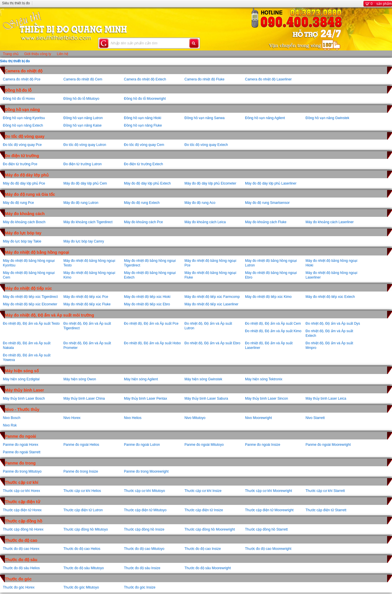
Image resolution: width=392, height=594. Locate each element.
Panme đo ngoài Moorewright (328, 445)
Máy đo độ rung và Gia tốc (30, 194)
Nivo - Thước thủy (22, 409)
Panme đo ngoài (20, 436)
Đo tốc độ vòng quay (24, 136)
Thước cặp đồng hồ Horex (23, 529)
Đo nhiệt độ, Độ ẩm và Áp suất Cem (273, 324)
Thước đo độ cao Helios (81, 549)
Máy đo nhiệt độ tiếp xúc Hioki (147, 297)
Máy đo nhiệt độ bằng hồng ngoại (37, 252)
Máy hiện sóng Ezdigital (21, 379)
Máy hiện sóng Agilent (141, 379)
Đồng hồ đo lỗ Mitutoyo (81, 99)
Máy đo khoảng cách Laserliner (330, 222)
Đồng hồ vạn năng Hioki (142, 118)
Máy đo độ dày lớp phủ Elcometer (210, 183)
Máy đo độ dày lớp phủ (27, 175)
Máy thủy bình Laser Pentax (145, 398)
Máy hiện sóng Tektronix (263, 379)
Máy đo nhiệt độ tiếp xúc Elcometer (30, 304)
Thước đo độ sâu (21, 559)
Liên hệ (62, 54)
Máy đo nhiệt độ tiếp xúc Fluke (87, 304)
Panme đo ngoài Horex (20, 445)
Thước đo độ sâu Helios (21, 568)
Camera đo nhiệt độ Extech (145, 79)
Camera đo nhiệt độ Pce (21, 79)
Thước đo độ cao (21, 540)
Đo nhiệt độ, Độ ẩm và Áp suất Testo (31, 324)
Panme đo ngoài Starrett (21, 452)
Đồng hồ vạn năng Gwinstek (327, 118)
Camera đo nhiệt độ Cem (82, 79)
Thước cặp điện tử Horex (22, 510)
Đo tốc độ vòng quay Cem (144, 145)
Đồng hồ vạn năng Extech (23, 125)
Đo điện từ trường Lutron (82, 164)
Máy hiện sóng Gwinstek (203, 379)
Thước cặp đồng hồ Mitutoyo (85, 529)
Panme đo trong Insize (80, 471)
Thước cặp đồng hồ (23, 521)
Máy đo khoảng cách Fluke (266, 222)
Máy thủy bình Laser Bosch (24, 398)
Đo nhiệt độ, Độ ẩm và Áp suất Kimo (273, 331)
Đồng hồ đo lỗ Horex (19, 99)
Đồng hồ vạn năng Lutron (83, 118)
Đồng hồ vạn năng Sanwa (204, 118)
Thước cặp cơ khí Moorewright (268, 491)
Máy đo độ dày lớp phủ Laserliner (270, 183)
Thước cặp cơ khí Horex (21, 491)
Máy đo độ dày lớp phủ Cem (85, 183)
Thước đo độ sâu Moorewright (207, 568)
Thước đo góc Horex (19, 587)
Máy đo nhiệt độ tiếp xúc (28, 288)
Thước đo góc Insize (139, 587)
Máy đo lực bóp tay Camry (83, 241)
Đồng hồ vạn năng (22, 109)
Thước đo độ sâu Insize (142, 568)
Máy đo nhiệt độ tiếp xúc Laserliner (211, 304)
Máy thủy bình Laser (24, 390)
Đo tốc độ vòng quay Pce (22, 145)
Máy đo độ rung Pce (18, 203)
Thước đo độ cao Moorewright (268, 549)
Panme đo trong (20, 463)
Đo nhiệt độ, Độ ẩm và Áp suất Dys (333, 324)
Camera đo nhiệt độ (23, 71)
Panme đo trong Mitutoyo (22, 471)
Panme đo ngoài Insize (262, 445)
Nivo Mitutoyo (195, 418)
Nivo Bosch (11, 418)
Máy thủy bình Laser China (84, 398)
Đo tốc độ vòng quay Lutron (84, 145)
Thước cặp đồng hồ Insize (144, 529)
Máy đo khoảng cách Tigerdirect (87, 222)
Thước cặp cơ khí (21, 482)
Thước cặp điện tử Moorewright (269, 510)
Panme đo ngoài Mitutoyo (204, 445)
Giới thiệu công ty (37, 54)
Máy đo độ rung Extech (142, 203)
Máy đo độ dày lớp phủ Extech (147, 183)
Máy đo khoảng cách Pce (143, 222)
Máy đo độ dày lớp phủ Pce (24, 183)
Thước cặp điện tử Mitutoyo (145, 510)
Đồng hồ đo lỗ (18, 90)
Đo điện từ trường (22, 155)
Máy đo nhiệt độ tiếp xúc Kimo (268, 297)
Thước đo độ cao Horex (21, 549)
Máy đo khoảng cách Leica (205, 222)
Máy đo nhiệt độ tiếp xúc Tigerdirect (30, 297)
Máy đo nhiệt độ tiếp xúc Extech (330, 297)
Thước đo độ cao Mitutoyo (144, 549)
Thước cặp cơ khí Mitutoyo (144, 491)
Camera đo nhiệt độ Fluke (204, 79)
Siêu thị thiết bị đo (16, 3)
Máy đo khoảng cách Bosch (24, 222)
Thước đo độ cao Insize (202, 549)
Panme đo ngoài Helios (81, 445)
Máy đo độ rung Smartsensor (267, 203)
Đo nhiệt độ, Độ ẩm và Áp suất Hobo (152, 343)
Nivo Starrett (315, 418)
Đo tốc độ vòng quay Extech (206, 145)
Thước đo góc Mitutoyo (81, 587)
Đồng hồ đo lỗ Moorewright (145, 99)
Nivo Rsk (10, 425)
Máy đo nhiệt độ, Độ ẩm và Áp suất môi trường (49, 315)
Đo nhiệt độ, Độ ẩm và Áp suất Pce (151, 324)
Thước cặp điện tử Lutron (83, 510)
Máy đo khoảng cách (25, 213)
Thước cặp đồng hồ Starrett (266, 529)
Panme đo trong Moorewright (146, 471)
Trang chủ (10, 54)
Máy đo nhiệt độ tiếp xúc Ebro (147, 304)
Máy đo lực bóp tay (23, 233)
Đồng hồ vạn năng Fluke (143, 125)
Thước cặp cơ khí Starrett (325, 491)
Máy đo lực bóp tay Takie (22, 241)
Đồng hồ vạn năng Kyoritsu (24, 118)
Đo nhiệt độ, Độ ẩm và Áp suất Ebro (212, 343)
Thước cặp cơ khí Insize (202, 491)
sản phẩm (378, 4)
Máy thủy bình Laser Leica (326, 398)
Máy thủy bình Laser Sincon (266, 398)
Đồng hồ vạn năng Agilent (265, 118)
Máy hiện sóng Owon (79, 379)
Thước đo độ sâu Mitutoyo (83, 568)
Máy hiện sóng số (22, 371)
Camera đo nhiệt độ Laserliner (268, 79)
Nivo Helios (133, 418)
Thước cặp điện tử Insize (203, 510)
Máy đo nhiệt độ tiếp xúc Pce (85, 297)
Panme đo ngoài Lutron (142, 445)
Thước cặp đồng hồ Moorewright (209, 529)
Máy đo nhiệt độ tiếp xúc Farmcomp (212, 297)
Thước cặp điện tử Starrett (326, 510)
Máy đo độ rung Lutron (80, 203)
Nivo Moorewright (258, 418)
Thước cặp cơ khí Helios (82, 491)
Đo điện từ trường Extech (143, 164)
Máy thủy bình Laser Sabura (206, 398)
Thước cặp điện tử (22, 501)
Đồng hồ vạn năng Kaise (82, 125)
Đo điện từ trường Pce (20, 164)
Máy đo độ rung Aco (199, 203)
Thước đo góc (18, 579)
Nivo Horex (71, 418)
